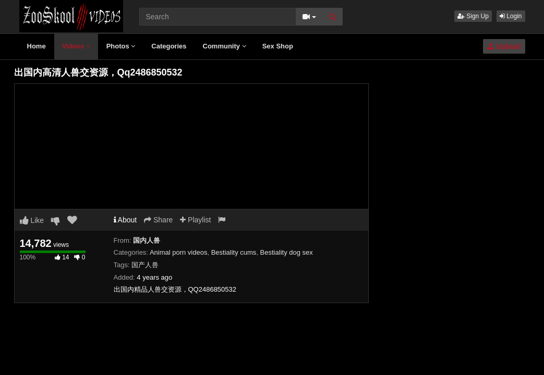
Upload (504, 46)
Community (224, 46)
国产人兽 (145, 265)
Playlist (195, 220)
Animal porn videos (179, 252)
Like (32, 220)
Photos (121, 46)
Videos (76, 46)
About (125, 220)
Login (511, 16)
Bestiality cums (234, 252)
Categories (168, 46)
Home (36, 46)
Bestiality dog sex (286, 252)
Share (158, 220)
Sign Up (473, 16)
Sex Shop (277, 46)
